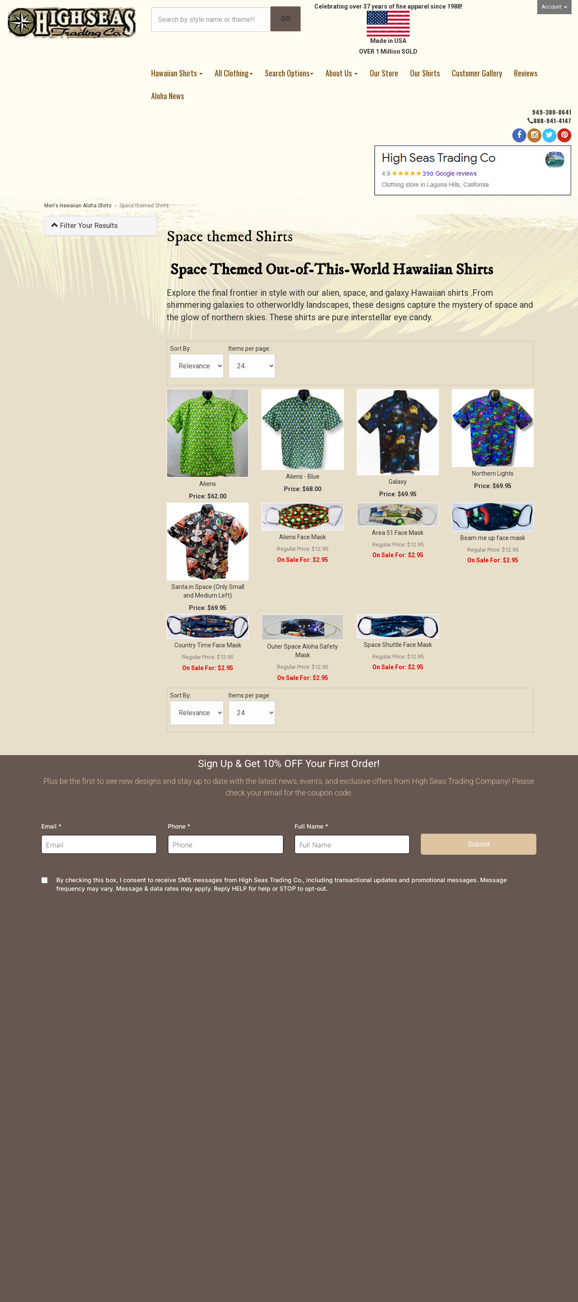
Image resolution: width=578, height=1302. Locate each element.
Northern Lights (493, 473)
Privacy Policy (191, 1003)
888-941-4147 (552, 120)
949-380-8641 (551, 111)
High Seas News (320, 976)
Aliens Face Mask (302, 537)
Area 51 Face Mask (397, 532)
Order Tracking (66, 976)
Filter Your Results (84, 225)
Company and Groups (327, 1031)
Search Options (289, 73)
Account (554, 7)
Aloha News (167, 95)
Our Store (384, 73)
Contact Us (60, 962)
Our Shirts (425, 73)
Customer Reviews (324, 1058)
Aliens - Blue (302, 476)
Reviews (525, 73)
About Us (342, 73)
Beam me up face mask (492, 537)
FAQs (178, 990)
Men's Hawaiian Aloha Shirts (78, 206)
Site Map (308, 1045)
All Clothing (234, 73)
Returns (181, 976)
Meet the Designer (323, 1003)
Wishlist (56, 990)
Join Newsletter (319, 990)
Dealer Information (323, 1017)
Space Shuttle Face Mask (398, 644)
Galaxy (398, 481)
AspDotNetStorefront (243, 1254)
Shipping (183, 962)
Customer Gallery (477, 73)
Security (182, 1017)
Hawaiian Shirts (177, 73)
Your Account (63, 1003)
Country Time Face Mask (207, 645)
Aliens (207, 483)
